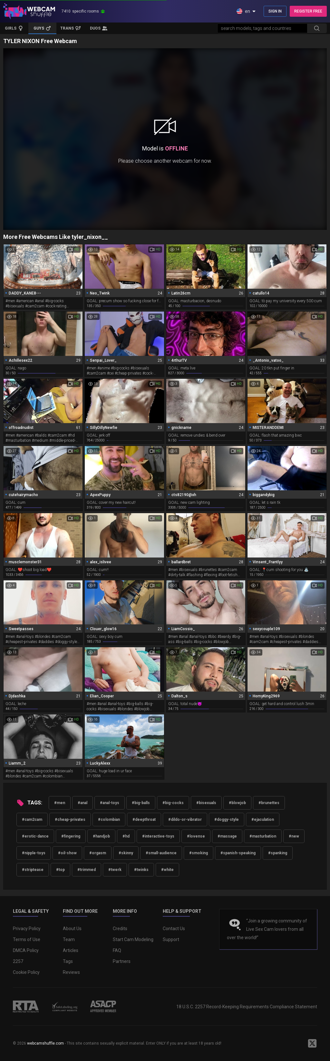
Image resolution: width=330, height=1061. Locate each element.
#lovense (196, 836)
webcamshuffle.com (45, 1043)
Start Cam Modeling (133, 939)
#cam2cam (32, 819)
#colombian (109, 819)
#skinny (126, 853)
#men (59, 803)
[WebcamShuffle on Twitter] (312, 1043)
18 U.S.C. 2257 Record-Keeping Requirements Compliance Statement (246, 1006)
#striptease (33, 869)
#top (60, 869)
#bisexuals (206, 803)
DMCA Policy (26, 950)
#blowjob (237, 803)
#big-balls (141, 803)
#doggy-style (226, 819)
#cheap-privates (70, 819)
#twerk (114, 869)
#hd (126, 836)
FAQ (117, 950)
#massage (227, 836)
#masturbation (262, 836)
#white (167, 869)
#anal (82, 803)
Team (69, 939)
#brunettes (268, 803)
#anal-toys (109, 803)
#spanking (277, 853)
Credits (120, 928)
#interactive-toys (158, 836)
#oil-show (67, 853)
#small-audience (161, 853)
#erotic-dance (35, 836)
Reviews (71, 972)
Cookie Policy (26, 972)
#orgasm (97, 853)
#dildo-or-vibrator (185, 819)
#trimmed (86, 869)
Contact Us (174, 928)
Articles (70, 950)
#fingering (70, 836)
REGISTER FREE (308, 11)
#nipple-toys (33, 853)
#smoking (198, 853)
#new (294, 836)
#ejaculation (262, 819)
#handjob (101, 836)
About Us (72, 928)
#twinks (141, 869)
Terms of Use (26, 939)
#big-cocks (173, 803)
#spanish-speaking (238, 853)
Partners (122, 961)
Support (171, 939)
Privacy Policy (27, 928)
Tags (68, 961)
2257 (18, 961)
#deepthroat (144, 819)
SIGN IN (275, 11)
